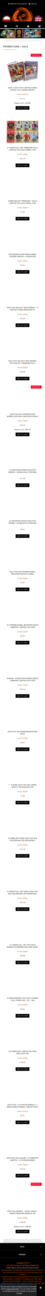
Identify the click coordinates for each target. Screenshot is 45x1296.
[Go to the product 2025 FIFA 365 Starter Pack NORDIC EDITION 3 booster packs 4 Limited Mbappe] (22, 400)
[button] (5, 26)
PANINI (25, 154)
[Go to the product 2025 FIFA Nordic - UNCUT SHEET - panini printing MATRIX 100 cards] (22, 1197)
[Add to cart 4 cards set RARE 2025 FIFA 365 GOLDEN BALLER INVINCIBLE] (22, 856)
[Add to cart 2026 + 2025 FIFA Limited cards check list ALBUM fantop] (22, 108)
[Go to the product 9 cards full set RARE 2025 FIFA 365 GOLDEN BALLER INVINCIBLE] (22, 878)
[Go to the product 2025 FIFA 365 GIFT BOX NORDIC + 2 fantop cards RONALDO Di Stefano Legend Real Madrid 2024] (22, 294)
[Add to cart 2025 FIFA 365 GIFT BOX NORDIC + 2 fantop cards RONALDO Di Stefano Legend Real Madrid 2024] (22, 325)
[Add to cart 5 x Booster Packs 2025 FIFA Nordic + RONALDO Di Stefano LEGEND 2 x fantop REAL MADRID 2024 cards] (22, 485)
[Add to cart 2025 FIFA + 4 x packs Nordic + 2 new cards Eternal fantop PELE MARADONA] (22, 1122)
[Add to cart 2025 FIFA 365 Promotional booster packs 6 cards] (22, 589)
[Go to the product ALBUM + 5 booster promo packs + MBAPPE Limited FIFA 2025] (22, 664)
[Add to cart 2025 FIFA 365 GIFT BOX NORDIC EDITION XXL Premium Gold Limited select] (22, 378)
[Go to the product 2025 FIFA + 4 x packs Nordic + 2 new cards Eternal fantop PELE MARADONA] (22, 1091)
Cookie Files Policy (13, 1289)
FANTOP (25, 94)
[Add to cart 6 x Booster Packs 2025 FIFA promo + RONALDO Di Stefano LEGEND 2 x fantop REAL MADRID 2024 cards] (22, 536)
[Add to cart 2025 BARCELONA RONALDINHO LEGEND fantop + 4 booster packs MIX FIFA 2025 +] (22, 272)
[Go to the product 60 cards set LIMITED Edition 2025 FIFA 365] (22, 1037)
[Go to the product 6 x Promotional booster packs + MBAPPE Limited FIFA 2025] (22, 611)
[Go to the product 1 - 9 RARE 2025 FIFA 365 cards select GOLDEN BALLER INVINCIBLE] (22, 771)
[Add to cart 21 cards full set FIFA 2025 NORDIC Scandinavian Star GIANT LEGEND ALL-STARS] (22, 962)
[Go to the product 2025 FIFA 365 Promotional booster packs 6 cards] (22, 558)
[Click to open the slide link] (22, 33)
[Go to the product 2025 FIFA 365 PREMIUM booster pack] (22, 718)
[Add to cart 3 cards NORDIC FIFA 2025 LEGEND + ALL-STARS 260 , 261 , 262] (22, 1015)
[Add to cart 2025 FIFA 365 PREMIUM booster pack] (22, 749)
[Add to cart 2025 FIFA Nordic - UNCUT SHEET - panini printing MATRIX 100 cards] (22, 1231)
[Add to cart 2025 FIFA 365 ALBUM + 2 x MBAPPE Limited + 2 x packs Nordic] (22, 1175)
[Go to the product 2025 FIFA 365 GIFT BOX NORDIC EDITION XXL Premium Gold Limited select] (22, 347)
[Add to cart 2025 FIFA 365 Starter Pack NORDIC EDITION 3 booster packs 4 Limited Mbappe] (22, 434)
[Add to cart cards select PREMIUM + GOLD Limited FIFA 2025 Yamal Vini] (22, 218)
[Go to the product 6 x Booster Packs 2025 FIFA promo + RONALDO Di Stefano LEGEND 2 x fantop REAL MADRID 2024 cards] (22, 507)
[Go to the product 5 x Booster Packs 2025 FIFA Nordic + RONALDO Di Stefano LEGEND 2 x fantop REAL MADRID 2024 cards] (22, 456)
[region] (22, 33)
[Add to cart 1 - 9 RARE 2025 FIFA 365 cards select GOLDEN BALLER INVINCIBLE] (22, 802)
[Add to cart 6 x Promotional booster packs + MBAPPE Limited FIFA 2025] (22, 642)
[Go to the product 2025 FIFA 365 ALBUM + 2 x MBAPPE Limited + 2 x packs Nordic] (22, 1144)
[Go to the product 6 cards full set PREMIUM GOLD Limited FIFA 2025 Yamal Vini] (22, 132)
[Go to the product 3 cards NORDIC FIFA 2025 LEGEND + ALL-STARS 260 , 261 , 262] (22, 984)
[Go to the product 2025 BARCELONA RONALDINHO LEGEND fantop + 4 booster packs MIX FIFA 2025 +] (22, 240)
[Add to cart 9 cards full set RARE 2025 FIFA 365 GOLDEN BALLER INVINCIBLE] (22, 909)
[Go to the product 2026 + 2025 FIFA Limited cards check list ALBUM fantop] (22, 71)
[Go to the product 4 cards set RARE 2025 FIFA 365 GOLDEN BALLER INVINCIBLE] (22, 824)
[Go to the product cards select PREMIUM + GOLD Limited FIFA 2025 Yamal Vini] (22, 187)
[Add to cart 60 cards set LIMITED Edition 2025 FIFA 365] (22, 1069)
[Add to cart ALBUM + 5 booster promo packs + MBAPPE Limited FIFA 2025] (22, 696)
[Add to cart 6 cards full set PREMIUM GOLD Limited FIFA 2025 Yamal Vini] (22, 165)
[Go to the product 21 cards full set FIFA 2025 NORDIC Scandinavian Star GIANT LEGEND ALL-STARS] (22, 931)
